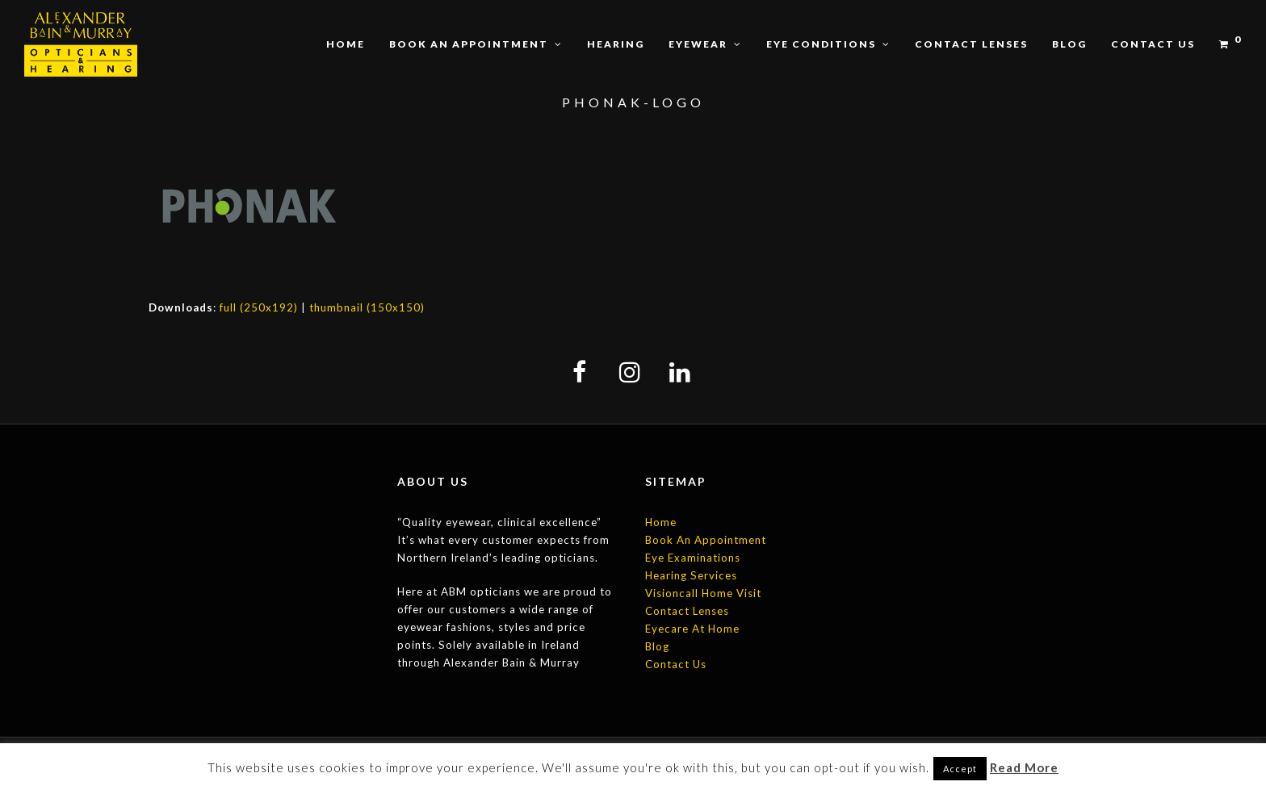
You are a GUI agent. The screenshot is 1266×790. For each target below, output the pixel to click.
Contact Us (675, 664)
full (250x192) (259, 307)
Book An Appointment (705, 539)
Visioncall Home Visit (703, 593)
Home (661, 522)
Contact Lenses (687, 610)
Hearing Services (691, 575)
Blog (657, 646)
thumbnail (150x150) (367, 307)
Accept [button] (960, 768)
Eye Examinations (692, 557)
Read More (1024, 767)
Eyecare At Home (692, 628)
